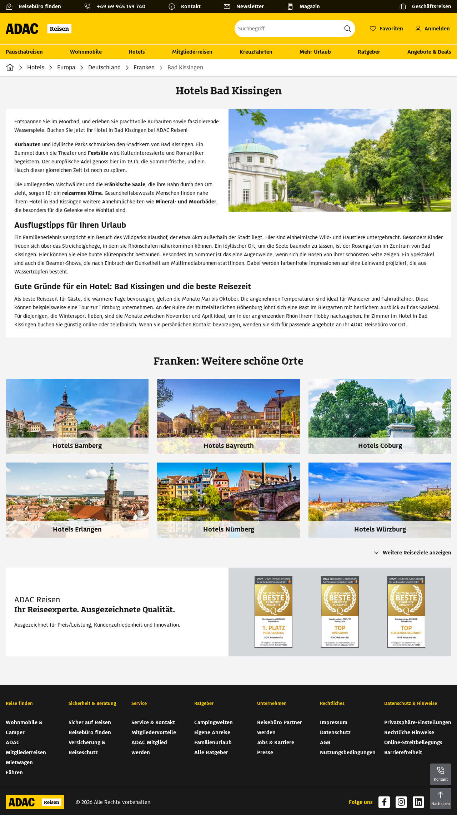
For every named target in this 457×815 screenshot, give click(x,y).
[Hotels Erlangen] (81, 504)
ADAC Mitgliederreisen (26, 747)
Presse (265, 752)
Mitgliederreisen (192, 52)
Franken (144, 67)
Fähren (14, 772)
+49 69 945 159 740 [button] (121, 6)
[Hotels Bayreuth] (232, 421)
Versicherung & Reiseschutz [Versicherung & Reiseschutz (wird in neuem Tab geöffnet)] (87, 747)
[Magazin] (306, 6)
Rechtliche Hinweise (409, 732)
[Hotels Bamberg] (81, 421)
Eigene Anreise (212, 732)
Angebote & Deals (429, 52)
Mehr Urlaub (315, 52)
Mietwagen (19, 762)
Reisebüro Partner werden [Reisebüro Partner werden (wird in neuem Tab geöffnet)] (279, 727)
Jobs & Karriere (275, 742)
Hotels (137, 52)
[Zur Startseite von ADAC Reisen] (41, 28)
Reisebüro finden (90, 732)
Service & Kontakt (153, 722)
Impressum (333, 722)
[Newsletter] (247, 6)
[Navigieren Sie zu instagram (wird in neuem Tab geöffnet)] (401, 802)
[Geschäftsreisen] (425, 6)
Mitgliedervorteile (153, 732)
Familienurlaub (213, 742)
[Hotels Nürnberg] (232, 504)
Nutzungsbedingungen (348, 752)
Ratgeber (369, 52)
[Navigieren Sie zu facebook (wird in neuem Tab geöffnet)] (384, 802)
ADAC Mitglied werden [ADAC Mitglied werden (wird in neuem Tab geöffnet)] (149, 747)
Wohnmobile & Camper (24, 727)
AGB (325, 742)
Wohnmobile (86, 52)
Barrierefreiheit (403, 752)
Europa (66, 67)
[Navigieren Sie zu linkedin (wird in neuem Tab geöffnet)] (418, 802)
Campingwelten (213, 722)
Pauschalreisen (24, 52)
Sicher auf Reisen (90, 722)
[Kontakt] (187, 6)
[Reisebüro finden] (36, 6)
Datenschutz (335, 732)
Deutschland (104, 67)
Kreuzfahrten (256, 52)
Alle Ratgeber (211, 752)
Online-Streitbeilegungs (413, 742)
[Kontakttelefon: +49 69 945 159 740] (117, 6)
